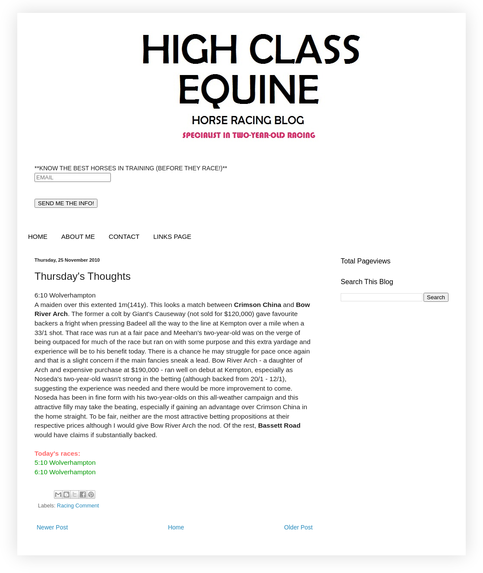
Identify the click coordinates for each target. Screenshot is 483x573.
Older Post (298, 527)
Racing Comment (78, 506)
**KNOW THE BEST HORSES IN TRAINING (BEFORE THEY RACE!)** (130, 168)
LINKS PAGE (172, 236)
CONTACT (124, 236)
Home (176, 527)
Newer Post (52, 527)
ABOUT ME (78, 236)
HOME (37, 236)
